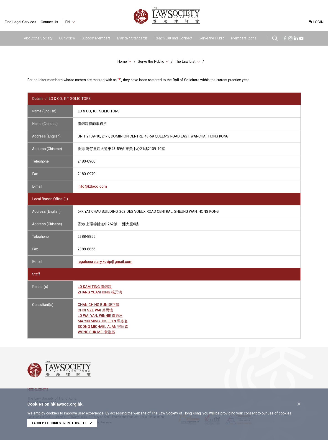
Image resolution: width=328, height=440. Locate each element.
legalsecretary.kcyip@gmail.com (105, 264)
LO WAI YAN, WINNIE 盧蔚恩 (100, 318)
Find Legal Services (20, 22)
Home (122, 62)
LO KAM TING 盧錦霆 (95, 289)
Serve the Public (212, 38)
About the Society (38, 38)
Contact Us (49, 22)
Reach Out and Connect (173, 38)
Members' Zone (243, 38)
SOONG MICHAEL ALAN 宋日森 (103, 329)
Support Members (96, 38)
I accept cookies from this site (62, 423)
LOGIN (318, 22)
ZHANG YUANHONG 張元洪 (100, 295)
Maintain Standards (132, 38)
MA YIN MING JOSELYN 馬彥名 (103, 324)
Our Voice (67, 38)
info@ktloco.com (92, 189)
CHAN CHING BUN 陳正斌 (98, 307)
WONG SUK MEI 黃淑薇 (96, 335)
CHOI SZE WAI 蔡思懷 (95, 313)
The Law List (185, 62)
